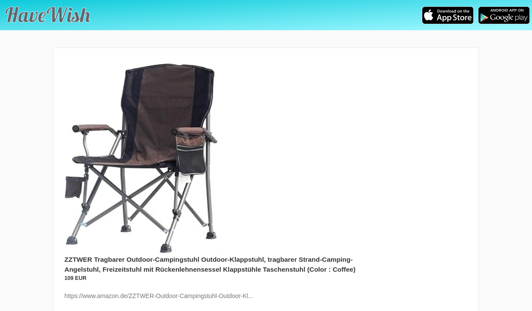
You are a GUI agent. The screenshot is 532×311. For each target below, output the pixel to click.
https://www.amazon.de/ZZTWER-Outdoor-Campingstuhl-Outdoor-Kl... (158, 295)
